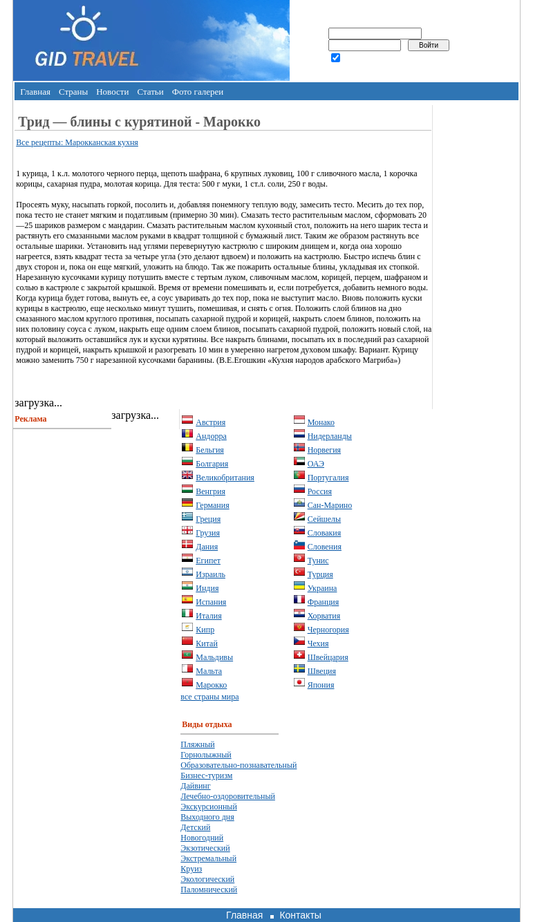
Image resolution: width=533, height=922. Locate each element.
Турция (320, 574)
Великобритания (225, 477)
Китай (207, 643)
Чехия (318, 643)
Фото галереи (198, 91)
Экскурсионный (208, 806)
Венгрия (210, 491)
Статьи (150, 91)
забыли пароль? (370, 70)
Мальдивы (214, 657)
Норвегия (324, 450)
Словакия (325, 533)
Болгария (212, 464)
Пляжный (197, 744)
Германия (212, 505)
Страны (73, 91)
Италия (208, 616)
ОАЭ (316, 464)
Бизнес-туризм (206, 775)
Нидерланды (330, 436)
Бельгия (210, 450)
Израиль (210, 574)
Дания (207, 547)
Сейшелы (325, 519)
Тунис (318, 560)
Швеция (322, 671)
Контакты (300, 915)
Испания (211, 602)
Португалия (328, 477)
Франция (323, 602)
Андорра (211, 436)
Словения (325, 547)
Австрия (210, 422)
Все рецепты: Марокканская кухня (77, 142)
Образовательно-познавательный (238, 765)
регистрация (315, 70)
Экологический (207, 879)
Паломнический (208, 889)
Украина (322, 588)
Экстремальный (208, 858)
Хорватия (324, 616)
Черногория (328, 629)
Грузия (208, 533)
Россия (320, 491)
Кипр (205, 629)
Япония (321, 685)
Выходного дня (207, 817)
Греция (208, 519)
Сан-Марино (330, 505)
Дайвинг (195, 786)
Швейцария (328, 657)
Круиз (191, 869)
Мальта (209, 671)
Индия (207, 588)
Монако (321, 422)
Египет (208, 560)
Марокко (211, 685)
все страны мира (209, 697)
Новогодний (201, 838)
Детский (195, 827)
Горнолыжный (205, 755)
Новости (112, 91)
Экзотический (205, 848)
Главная (35, 91)
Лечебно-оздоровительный (227, 796)
